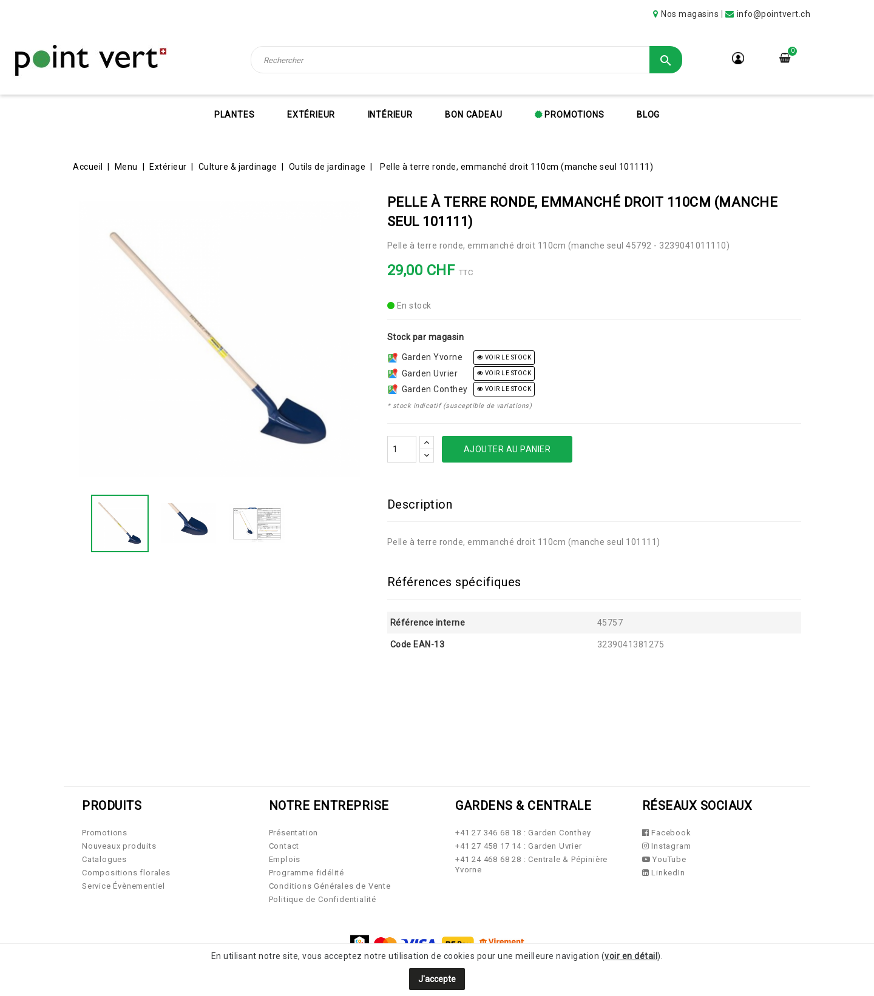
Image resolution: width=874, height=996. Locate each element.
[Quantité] (401, 449)
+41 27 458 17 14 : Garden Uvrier (518, 846)
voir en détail (631, 956)
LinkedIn (663, 872)
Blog (648, 114)
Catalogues (104, 859)
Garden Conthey (428, 389)
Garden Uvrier (423, 373)
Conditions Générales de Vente (330, 886)
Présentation (294, 832)
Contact (284, 846)
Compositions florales (126, 872)
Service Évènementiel (123, 886)
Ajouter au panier (507, 449)
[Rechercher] (467, 59)
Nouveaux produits (119, 846)
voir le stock (504, 357)
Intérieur (390, 114)
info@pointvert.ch (774, 14)
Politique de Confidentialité (322, 899)
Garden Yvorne (425, 357)
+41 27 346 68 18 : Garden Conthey (523, 832)
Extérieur (311, 114)
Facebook (666, 832)
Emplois (285, 859)
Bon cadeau (473, 114)
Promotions (574, 114)
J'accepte (437, 979)
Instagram (666, 846)
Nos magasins (690, 14)
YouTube (664, 859)
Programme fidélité (306, 872)
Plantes (234, 114)
